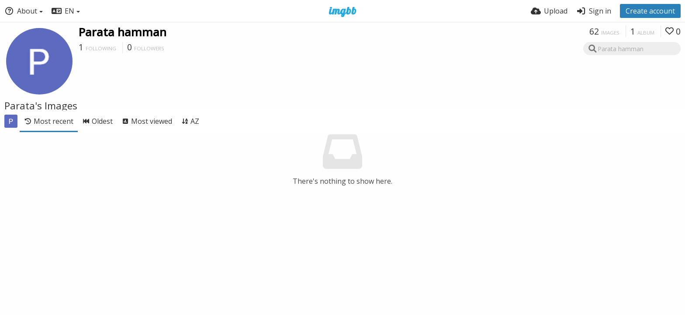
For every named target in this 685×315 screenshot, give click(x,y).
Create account (650, 11)
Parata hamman (122, 32)
